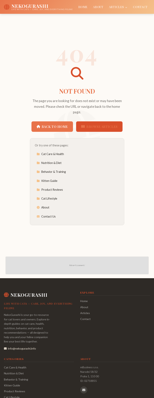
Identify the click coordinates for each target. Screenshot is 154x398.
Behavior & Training (51, 171)
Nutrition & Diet (49, 163)
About (98, 7)
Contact (140, 7)
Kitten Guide (47, 180)
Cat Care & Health (50, 154)
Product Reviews (50, 189)
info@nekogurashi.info (20, 348)
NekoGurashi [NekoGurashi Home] (25, 295)
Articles (118, 7)
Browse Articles (99, 127)
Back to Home (52, 127)
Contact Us (46, 216)
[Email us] (83, 389)
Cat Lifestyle (47, 198)
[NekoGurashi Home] (38, 7)
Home (83, 7)
